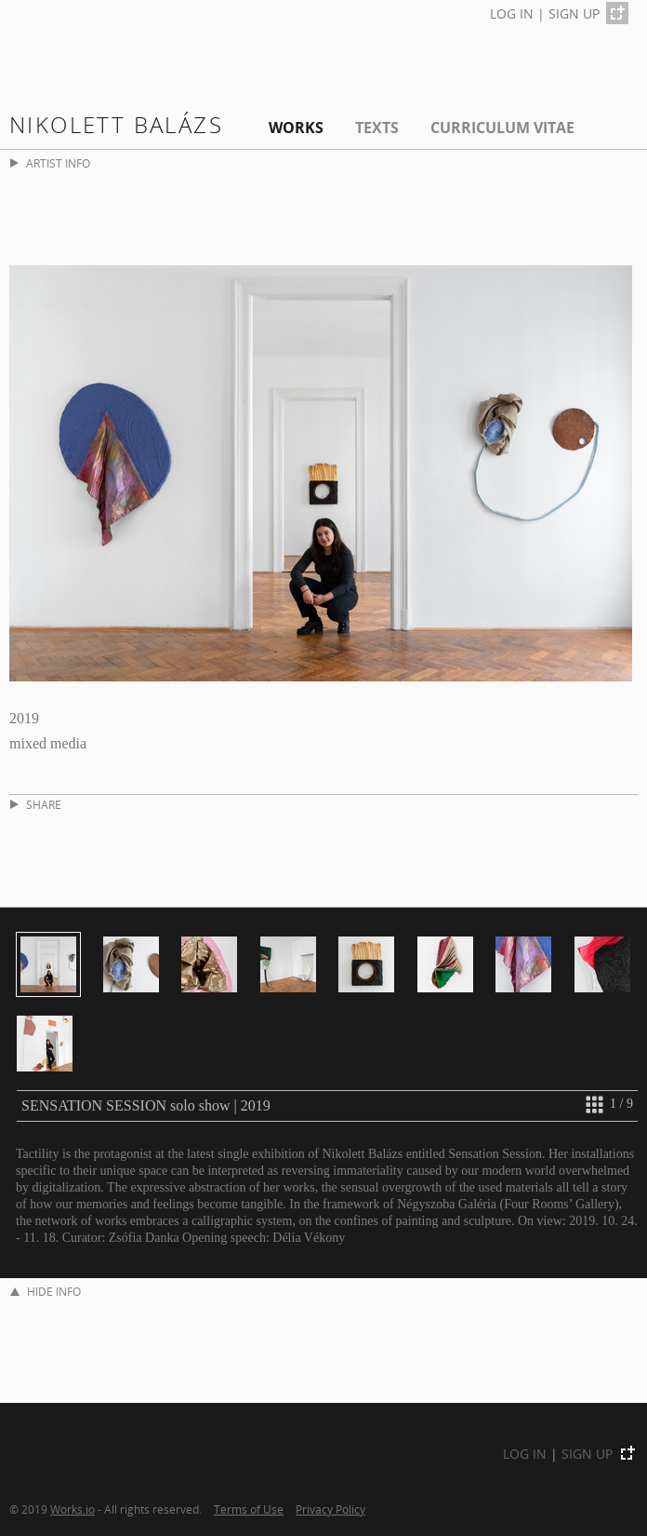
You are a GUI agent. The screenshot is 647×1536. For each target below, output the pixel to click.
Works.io (72, 1509)
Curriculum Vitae (502, 127)
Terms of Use (249, 1509)
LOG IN (512, 13)
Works (296, 127)
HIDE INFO (45, 1292)
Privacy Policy (330, 1509)
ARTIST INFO (50, 163)
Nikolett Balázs (116, 124)
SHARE (35, 805)
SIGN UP (574, 13)
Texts (377, 127)
